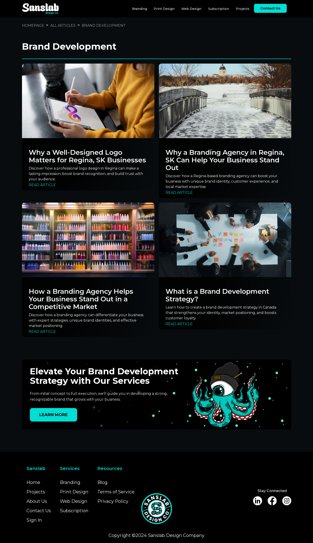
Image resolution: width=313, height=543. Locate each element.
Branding (139, 9)
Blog (102, 482)
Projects (243, 9)
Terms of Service (115, 491)
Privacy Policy (112, 501)
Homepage (33, 25)
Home (33, 482)
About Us (36, 501)
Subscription (218, 9)
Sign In (34, 520)
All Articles (63, 25)
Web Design (191, 9)
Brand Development (104, 25)
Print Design (164, 9)
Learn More (53, 414)
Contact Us (38, 510)
